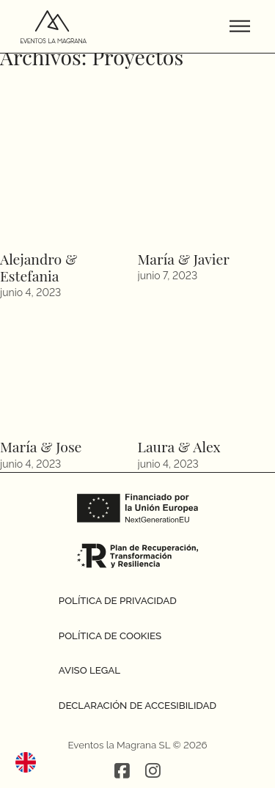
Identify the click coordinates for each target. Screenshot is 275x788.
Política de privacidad (118, 600)
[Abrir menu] (239, 26)
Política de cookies (110, 635)
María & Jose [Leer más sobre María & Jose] (40, 446)
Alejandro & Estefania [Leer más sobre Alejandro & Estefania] (38, 267)
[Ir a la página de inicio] (54, 26)
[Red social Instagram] (153, 771)
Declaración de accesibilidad (137, 705)
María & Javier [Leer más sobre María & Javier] (184, 258)
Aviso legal (89, 670)
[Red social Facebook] (122, 771)
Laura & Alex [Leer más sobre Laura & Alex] (179, 446)
